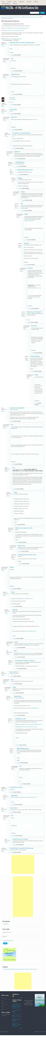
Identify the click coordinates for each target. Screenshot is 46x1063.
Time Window (35, 356)
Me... (12, 679)
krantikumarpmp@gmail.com (35, 287)
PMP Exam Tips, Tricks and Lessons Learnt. (30, 17)
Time (15, 492)
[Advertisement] (23, 864)
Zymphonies (42, 1031)
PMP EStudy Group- (23, 748)
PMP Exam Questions (6, 3)
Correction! (13, 808)
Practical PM (29, 1)
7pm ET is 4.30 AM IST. (17, 408)
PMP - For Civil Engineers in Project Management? (17, 1025)
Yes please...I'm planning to (22, 133)
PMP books (15, 3)
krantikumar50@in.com (29, 220)
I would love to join (16, 787)
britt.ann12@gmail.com (9, 28)
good (16, 642)
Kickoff (15, 610)
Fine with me (14, 672)
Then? (12, 567)
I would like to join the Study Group (21, 848)
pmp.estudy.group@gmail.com (22, 28)
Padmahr (14, 795)
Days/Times (18, 696)
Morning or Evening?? (34, 312)
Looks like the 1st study (20, 839)
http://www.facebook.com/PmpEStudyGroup (15, 30)
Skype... (20, 178)
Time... (23, 192)
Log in (3, 40)
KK (22, 203)
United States (19, 162)
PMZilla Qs (36, 1)
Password (5, 936)
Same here (21, 546)
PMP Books (6, 924)
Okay (26, 214)
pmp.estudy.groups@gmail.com (35, 724)
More (21, 997)
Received (34, 326)
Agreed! (26, 243)
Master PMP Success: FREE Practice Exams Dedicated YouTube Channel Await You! (20, 969)
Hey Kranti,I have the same (27, 555)
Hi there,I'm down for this (24, 528)
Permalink (3, 46)
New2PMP (9, 1)
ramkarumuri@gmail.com (29, 653)
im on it (12, 98)
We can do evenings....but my (24, 660)
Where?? (14, 117)
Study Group (15, 74)
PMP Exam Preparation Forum (15, 17)
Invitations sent (20, 719)
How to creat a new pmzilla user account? (17, 1015)
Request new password (8, 940)
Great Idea (13, 109)
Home (3, 1)
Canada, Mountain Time (25, 170)
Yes (12, 58)
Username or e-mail (7, 932)
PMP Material (21, 1)
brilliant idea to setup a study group (22, 42)
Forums (15, 1)
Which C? (17, 152)
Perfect (30, 268)
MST (15, 651)
